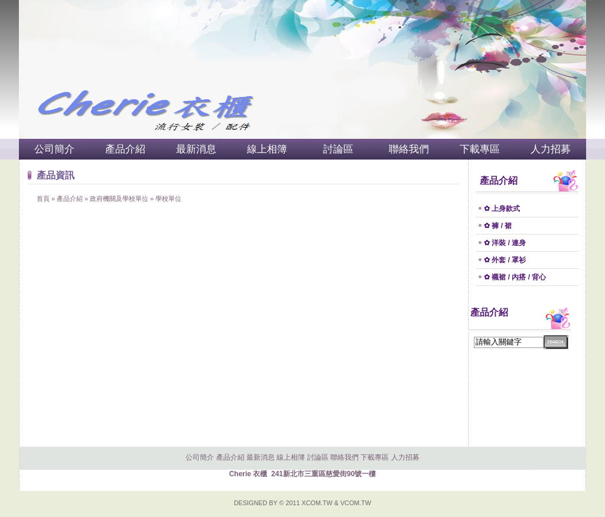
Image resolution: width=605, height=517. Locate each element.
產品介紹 (125, 149)
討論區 (338, 149)
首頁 (43, 198)
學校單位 (168, 198)
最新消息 (196, 149)
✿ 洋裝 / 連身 (505, 243)
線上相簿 (267, 149)
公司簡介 (54, 149)
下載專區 (480, 149)
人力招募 (551, 149)
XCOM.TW (317, 502)
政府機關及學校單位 (119, 198)
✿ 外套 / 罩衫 (505, 260)
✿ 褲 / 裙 (498, 226)
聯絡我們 (409, 149)
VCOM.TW (355, 502)
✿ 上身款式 (502, 208)
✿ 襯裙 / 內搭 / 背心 (515, 277)
